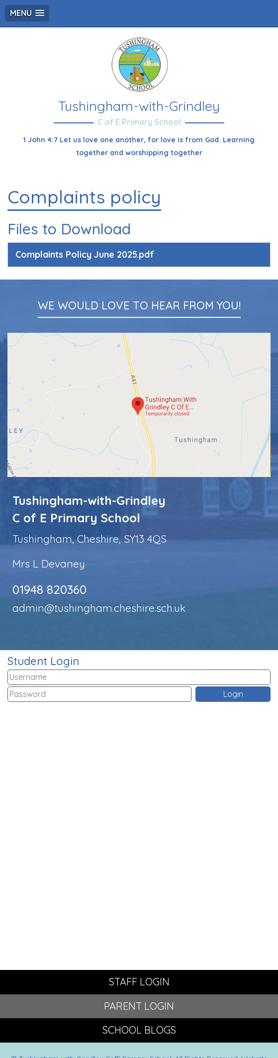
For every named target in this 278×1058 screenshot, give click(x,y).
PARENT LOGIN (139, 1006)
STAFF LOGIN (139, 981)
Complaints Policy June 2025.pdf (84, 254)
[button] (27, 13)
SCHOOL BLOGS (139, 1030)
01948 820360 (49, 589)
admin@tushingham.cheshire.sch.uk (98, 607)
